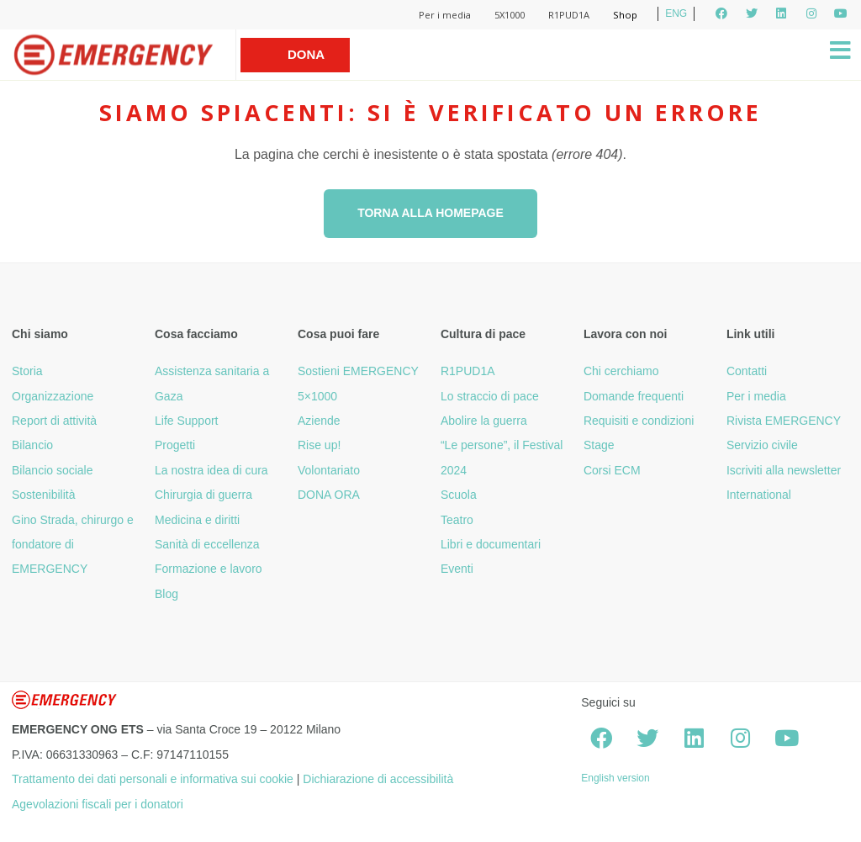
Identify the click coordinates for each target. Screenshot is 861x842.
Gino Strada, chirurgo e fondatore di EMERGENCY (73, 544)
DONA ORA (329, 494)
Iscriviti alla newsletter (783, 470)
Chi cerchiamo (621, 371)
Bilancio (32, 445)
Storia (27, 371)
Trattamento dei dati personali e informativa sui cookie (152, 779)
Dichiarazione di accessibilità (378, 779)
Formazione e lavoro (208, 568)
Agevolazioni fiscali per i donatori (97, 804)
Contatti (746, 371)
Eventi (457, 568)
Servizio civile (762, 445)
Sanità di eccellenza (207, 544)
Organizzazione (52, 396)
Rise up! (319, 445)
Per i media (445, 14)
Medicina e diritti (197, 520)
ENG (676, 13)
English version (615, 778)
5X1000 (509, 14)
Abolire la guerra (484, 420)
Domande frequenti (634, 396)
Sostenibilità (44, 494)
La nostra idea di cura (211, 470)
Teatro (457, 520)
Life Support (187, 420)
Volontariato (329, 470)
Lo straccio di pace (490, 396)
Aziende (319, 420)
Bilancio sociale (52, 470)
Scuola (459, 494)
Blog (166, 594)
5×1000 (317, 396)
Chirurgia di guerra (203, 494)
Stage (599, 445)
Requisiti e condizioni (639, 420)
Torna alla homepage (430, 213)
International (758, 494)
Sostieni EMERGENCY (358, 371)
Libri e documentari (491, 544)
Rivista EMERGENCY (783, 420)
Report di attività (54, 420)
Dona (306, 54)
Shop (625, 14)
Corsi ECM (612, 470)
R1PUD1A (568, 14)
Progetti (175, 445)
